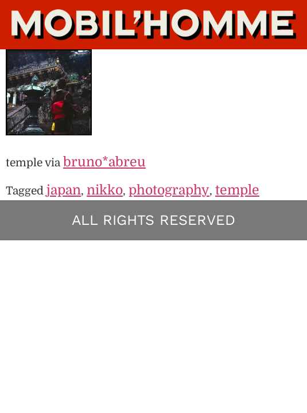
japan (63, 190)
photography (169, 190)
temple (237, 190)
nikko (105, 190)
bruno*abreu (104, 162)
